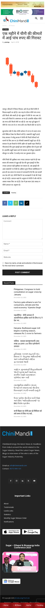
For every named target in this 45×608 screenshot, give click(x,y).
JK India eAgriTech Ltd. (22, 598)
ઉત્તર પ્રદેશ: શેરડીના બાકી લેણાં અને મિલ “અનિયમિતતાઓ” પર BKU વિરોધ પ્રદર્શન (27, 401)
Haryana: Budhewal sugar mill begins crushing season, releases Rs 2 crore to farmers (27, 331)
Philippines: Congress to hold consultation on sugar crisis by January (27, 292)
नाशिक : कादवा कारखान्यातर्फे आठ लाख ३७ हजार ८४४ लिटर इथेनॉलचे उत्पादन (27, 343)
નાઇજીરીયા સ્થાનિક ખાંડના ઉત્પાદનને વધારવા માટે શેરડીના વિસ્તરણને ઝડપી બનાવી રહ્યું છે (27, 388)
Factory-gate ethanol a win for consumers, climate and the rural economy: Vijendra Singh (27, 305)
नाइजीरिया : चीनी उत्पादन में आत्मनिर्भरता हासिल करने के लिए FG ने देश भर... (28, 318)
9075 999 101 (15, 468)
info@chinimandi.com (18, 465)
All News (12, 26)
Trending (39, 605)
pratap (7, 42)
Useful (28, 605)
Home (4, 26)
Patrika (13, 193)
